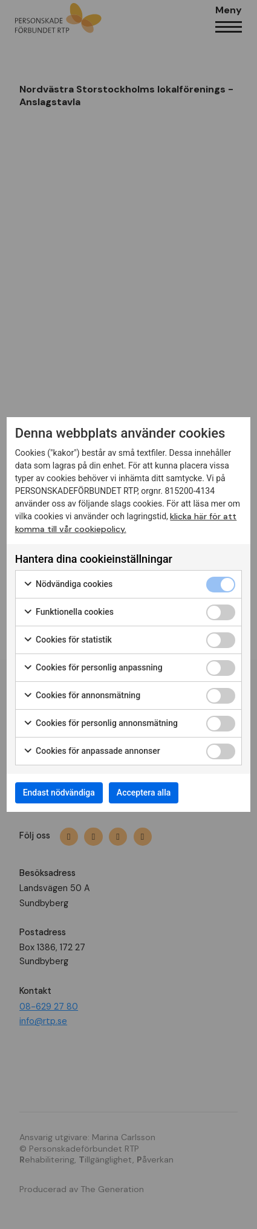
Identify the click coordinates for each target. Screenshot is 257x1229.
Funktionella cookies (68, 612)
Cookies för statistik (67, 640)
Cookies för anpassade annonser (91, 751)
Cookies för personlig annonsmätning (100, 723)
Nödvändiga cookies (68, 584)
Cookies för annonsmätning (81, 695)
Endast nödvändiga (59, 792)
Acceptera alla (144, 792)
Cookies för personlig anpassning (93, 668)
